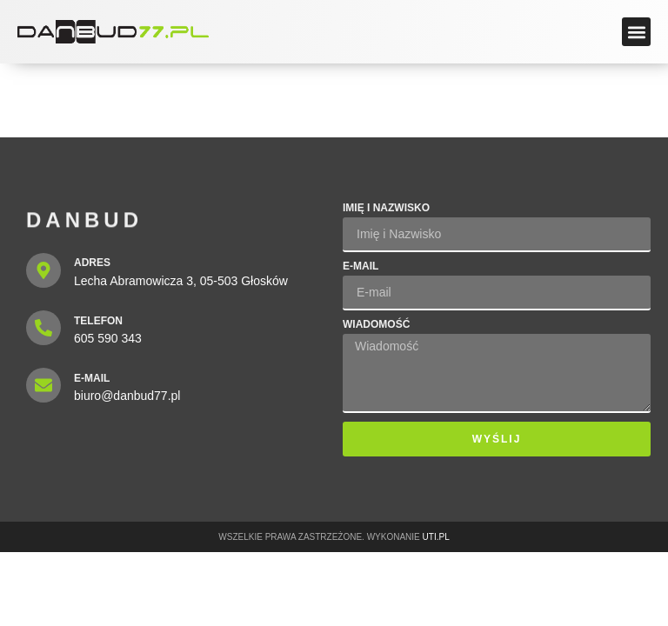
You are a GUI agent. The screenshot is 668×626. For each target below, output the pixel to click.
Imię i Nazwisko (386, 208)
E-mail (360, 266)
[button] (636, 31)
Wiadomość (376, 324)
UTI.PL (436, 537)
